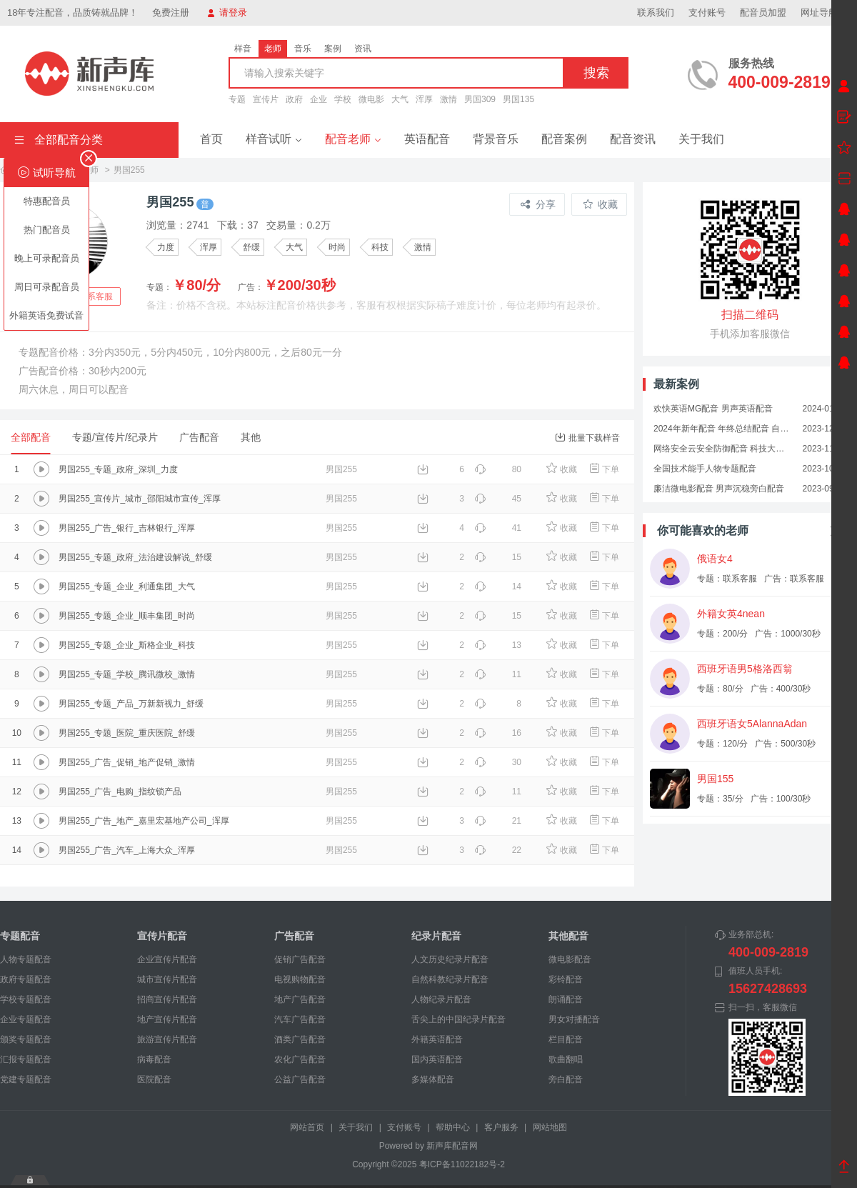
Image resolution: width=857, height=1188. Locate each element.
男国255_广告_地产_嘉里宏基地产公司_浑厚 (144, 821)
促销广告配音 (300, 959)
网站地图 (550, 1127)
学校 (342, 99)
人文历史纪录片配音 (449, 959)
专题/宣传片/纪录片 (115, 437)
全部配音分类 (58, 140)
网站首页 (307, 1127)
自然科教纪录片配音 (449, 979)
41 (497, 528)
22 (497, 850)
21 (497, 821)
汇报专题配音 (25, 1059)
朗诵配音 (565, 999)
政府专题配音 (25, 979)
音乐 (302, 49)
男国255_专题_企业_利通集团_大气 (127, 586)
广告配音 (199, 437)
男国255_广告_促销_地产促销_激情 (127, 762)
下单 (603, 469)
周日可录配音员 (46, 286)
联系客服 (96, 296)
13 (497, 645)
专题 (237, 99)
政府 (294, 99)
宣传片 (266, 99)
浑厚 (424, 99)
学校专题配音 (25, 999)
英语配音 (427, 139)
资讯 (362, 49)
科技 (380, 247)
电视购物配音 (300, 979)
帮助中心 (453, 1127)
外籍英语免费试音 (46, 315)
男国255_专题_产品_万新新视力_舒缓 (131, 704)
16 (497, 733)
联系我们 (655, 12)
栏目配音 (565, 1039)
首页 (211, 139)
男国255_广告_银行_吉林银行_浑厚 (127, 528)
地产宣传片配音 (167, 1019)
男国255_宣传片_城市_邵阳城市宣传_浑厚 (140, 499)
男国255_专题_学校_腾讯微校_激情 (127, 674)
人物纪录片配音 (441, 999)
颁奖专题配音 (25, 1039)
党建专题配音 (25, 1079)
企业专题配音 (25, 1019)
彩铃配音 (565, 979)
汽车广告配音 (300, 1019)
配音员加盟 (763, 12)
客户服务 (501, 1127)
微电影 (371, 99)
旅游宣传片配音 (167, 1039)
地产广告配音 (300, 999)
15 (497, 557)
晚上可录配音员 (46, 258)
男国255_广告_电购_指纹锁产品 (120, 792)
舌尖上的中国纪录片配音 (458, 1019)
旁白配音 (565, 1079)
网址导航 (825, 12)
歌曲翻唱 (565, 1059)
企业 (318, 99)
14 (497, 586)
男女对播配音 (574, 1019)
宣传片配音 (162, 936)
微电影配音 (569, 959)
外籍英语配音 (437, 1039)
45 (497, 498)
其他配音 (568, 936)
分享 (538, 204)
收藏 (600, 204)
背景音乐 (495, 139)
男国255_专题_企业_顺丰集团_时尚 (127, 616)
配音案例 (564, 139)
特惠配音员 (47, 201)
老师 (272, 49)
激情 (448, 99)
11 (497, 674)
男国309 (480, 99)
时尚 (337, 247)
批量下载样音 (587, 437)
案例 (332, 49)
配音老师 (353, 139)
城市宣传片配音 (167, 979)
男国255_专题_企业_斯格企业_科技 (127, 645)
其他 (251, 437)
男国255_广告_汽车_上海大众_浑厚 (127, 850)
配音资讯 (633, 139)
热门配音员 (47, 229)
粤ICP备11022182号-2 (462, 1164)
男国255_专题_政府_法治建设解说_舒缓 (135, 557)
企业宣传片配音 (167, 959)
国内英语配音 (437, 1059)
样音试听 (274, 139)
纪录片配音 (436, 936)
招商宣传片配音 (167, 999)
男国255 (341, 469)
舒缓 (251, 247)
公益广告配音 (300, 1079)
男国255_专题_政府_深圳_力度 (118, 469)
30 (497, 762)
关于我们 (701, 139)
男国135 (518, 99)
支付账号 (707, 12)
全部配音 (31, 437)
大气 (400, 99)
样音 (242, 49)
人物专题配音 (25, 959)
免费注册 (170, 12)
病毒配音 (154, 1059)
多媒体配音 (432, 1079)
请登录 (227, 12)
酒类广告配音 (300, 1039)
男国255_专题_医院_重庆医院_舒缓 (127, 733)
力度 (165, 247)
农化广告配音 (300, 1059)
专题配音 (20, 936)
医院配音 (154, 1079)
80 (497, 469)
